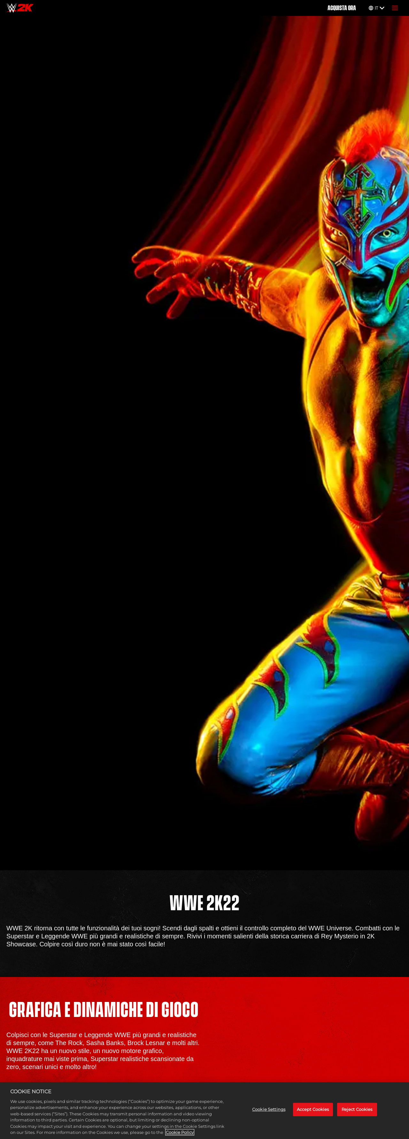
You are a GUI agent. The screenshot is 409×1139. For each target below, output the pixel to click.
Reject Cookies (357, 1109)
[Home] (20, 8)
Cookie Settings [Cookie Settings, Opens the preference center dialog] (268, 1109)
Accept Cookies (313, 1109)
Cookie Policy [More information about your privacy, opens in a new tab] (180, 1132)
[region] (204, 1110)
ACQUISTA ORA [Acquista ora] (342, 8)
